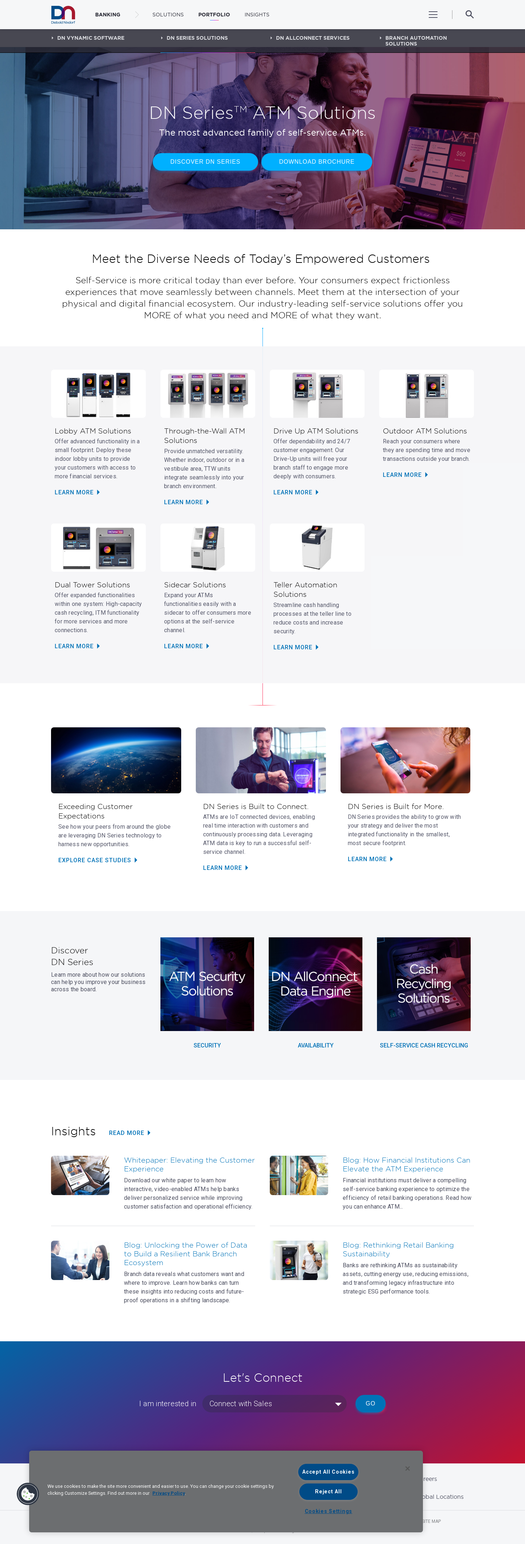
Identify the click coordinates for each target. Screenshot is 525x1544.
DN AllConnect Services (313, 38)
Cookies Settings (329, 1511)
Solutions (168, 14)
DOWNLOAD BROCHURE (317, 163)
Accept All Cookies (328, 1472)
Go (371, 1403)
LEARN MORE (74, 492)
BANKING (107, 14)
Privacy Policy (168, 1493)
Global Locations (440, 1496)
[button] (28, 1494)
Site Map (431, 1521)
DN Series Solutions (197, 38)
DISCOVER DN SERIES (205, 163)
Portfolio (214, 14)
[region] (226, 1491)
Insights (257, 14)
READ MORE (126, 1132)
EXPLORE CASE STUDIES (94, 860)
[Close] (408, 1469)
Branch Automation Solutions (416, 41)
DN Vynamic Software (90, 38)
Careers (426, 1478)
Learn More (74, 646)
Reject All (328, 1492)
